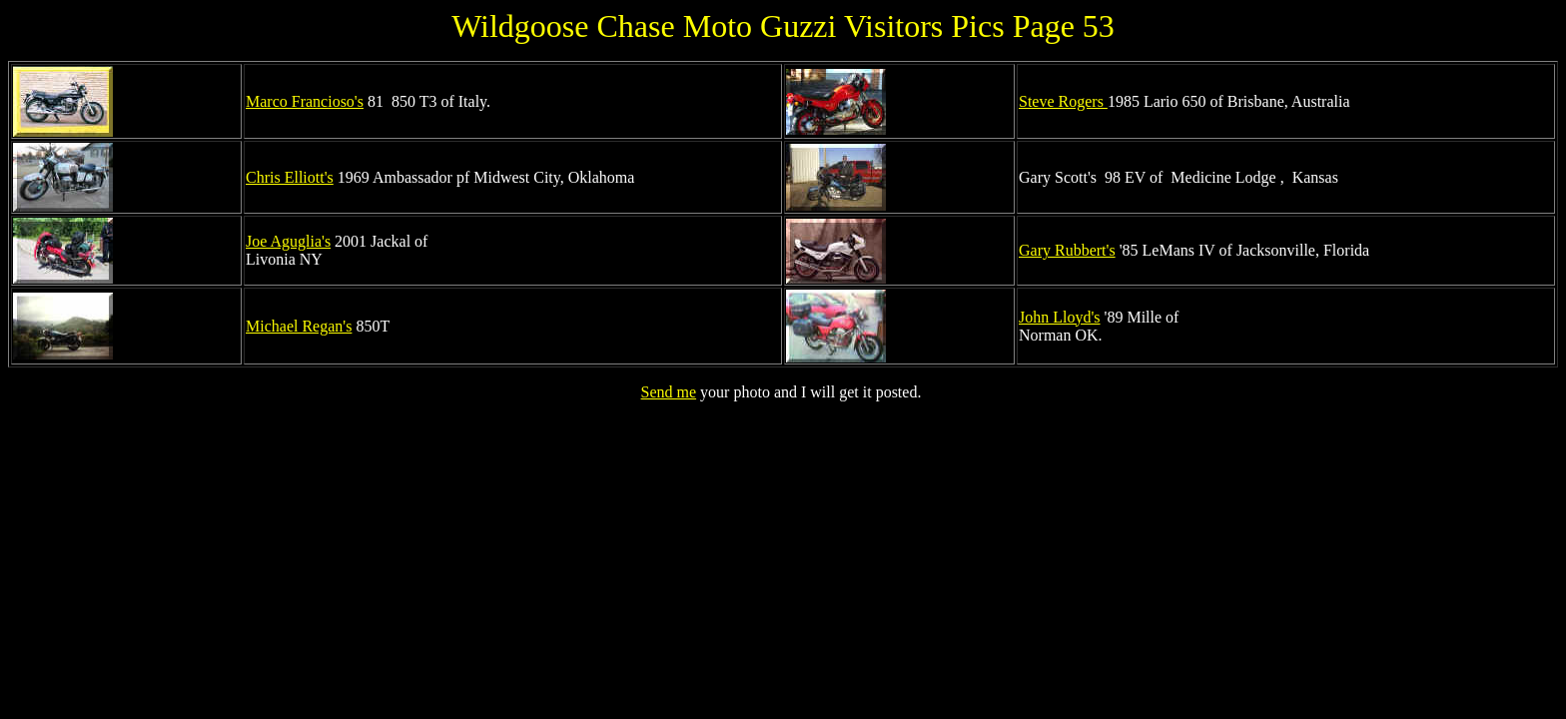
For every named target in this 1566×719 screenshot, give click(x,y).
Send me (669, 391)
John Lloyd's (1060, 317)
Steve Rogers (1063, 101)
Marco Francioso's (305, 101)
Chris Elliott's (290, 177)
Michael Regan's (299, 326)
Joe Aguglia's (288, 241)
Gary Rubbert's (1067, 250)
